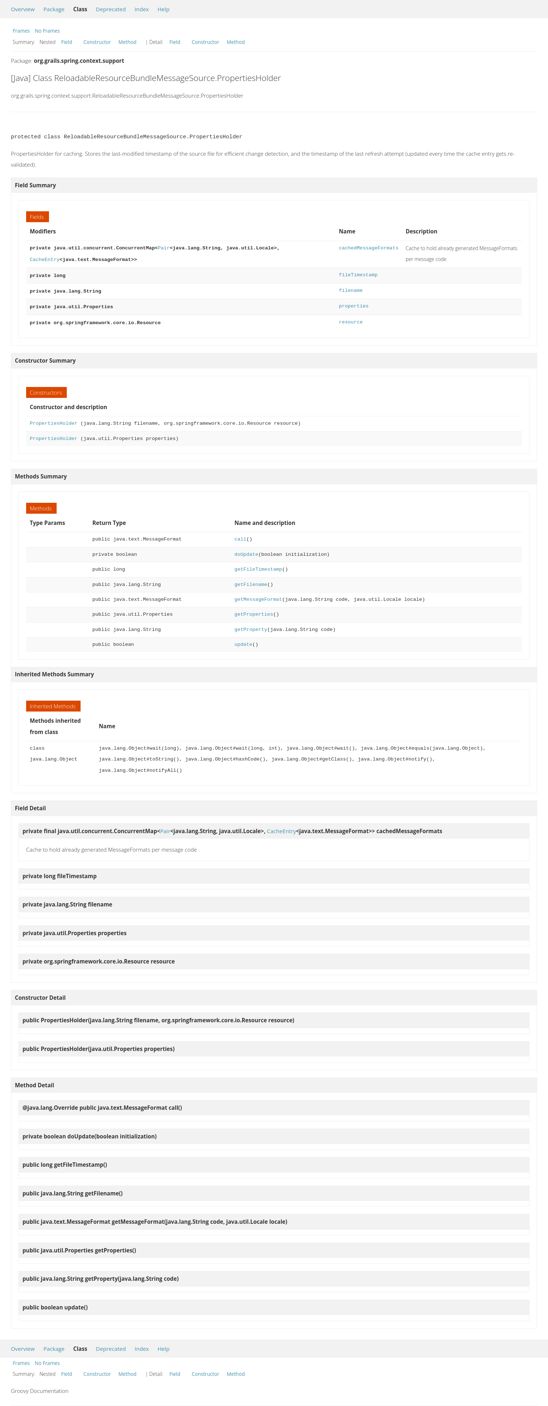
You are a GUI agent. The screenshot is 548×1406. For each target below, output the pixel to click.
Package (54, 9)
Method (127, 41)
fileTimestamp (358, 274)
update (243, 640)
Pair (164, 248)
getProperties (253, 610)
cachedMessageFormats (368, 248)
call (240, 535)
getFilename (250, 581)
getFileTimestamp (258, 565)
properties (354, 304)
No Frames (47, 30)
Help (163, 9)
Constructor (97, 41)
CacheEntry (45, 259)
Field (66, 41)
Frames (21, 30)
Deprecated (111, 9)
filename (351, 289)
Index (142, 9)
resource (351, 319)
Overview (23, 9)
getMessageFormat (258, 595)
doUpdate (246, 550)
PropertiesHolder (53, 419)
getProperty (250, 626)
